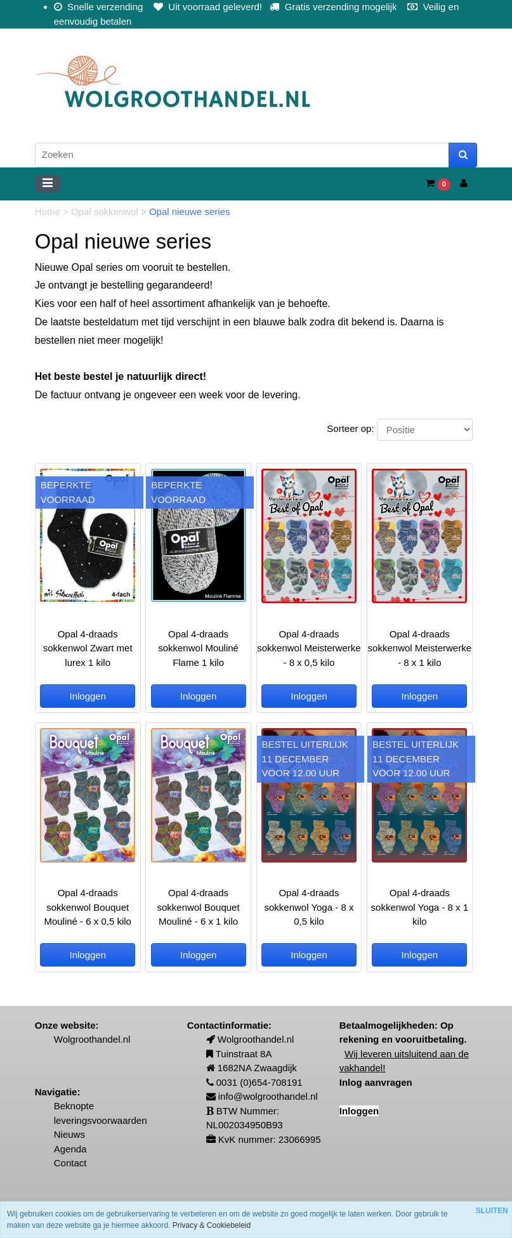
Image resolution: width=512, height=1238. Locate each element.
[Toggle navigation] (48, 184)
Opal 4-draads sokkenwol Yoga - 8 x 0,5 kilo (308, 907)
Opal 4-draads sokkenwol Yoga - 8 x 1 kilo (419, 907)
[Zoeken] (242, 155)
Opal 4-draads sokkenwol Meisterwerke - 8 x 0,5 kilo (308, 648)
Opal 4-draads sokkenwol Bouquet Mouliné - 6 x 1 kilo (198, 907)
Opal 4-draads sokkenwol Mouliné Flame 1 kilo (198, 648)
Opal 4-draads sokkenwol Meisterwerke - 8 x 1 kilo (419, 648)
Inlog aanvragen (375, 1082)
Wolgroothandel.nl (92, 1039)
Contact (70, 1162)
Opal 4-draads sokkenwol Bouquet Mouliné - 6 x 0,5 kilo (87, 907)
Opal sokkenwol (106, 211)
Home (49, 211)
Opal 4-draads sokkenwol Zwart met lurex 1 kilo (88, 648)
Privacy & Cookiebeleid (212, 1225)
